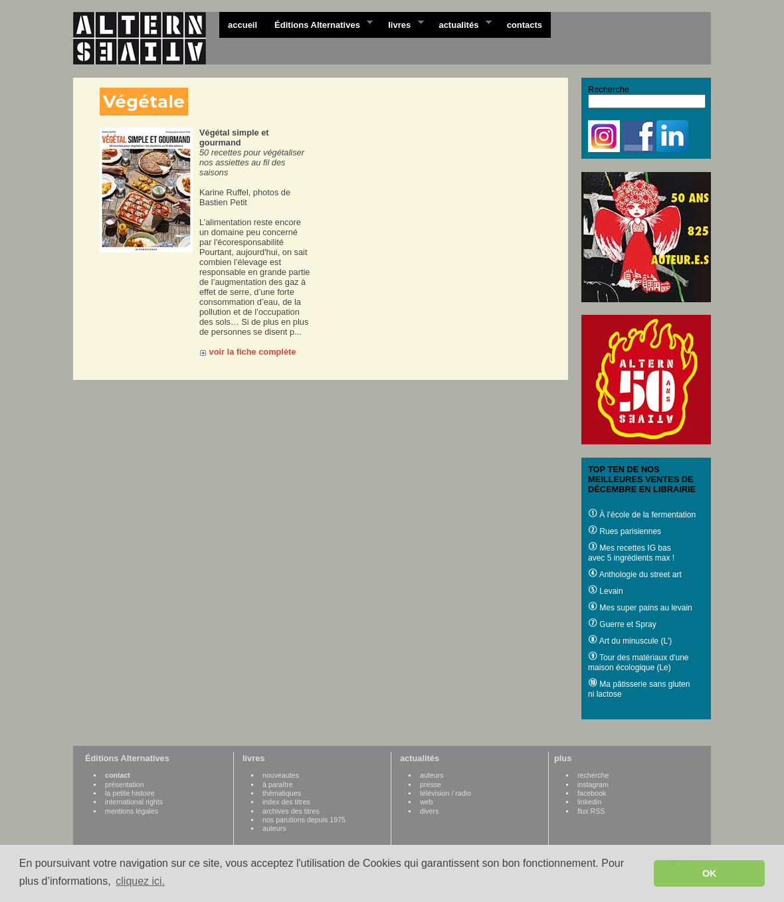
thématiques (281, 793)
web (426, 802)
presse (430, 784)
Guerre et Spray (622, 624)
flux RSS (591, 811)
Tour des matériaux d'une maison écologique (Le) (638, 662)
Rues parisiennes (624, 531)
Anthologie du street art (635, 574)
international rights (134, 802)
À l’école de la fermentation (642, 514)
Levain (605, 591)
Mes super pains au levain (640, 607)
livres (401, 24)
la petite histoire (130, 793)
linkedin (589, 802)
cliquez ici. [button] (140, 881)
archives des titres (291, 811)
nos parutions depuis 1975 (303, 820)
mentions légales (131, 811)
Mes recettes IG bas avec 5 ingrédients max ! (631, 553)
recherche (593, 775)
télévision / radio (445, 793)
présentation (124, 784)
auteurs (274, 828)
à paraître (277, 784)
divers (429, 811)
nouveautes (280, 775)
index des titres (286, 802)
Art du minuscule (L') (630, 641)
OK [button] (709, 873)
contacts (524, 25)
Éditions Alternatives (319, 24)
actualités (460, 24)
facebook (591, 793)
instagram (593, 784)
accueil (242, 25)
